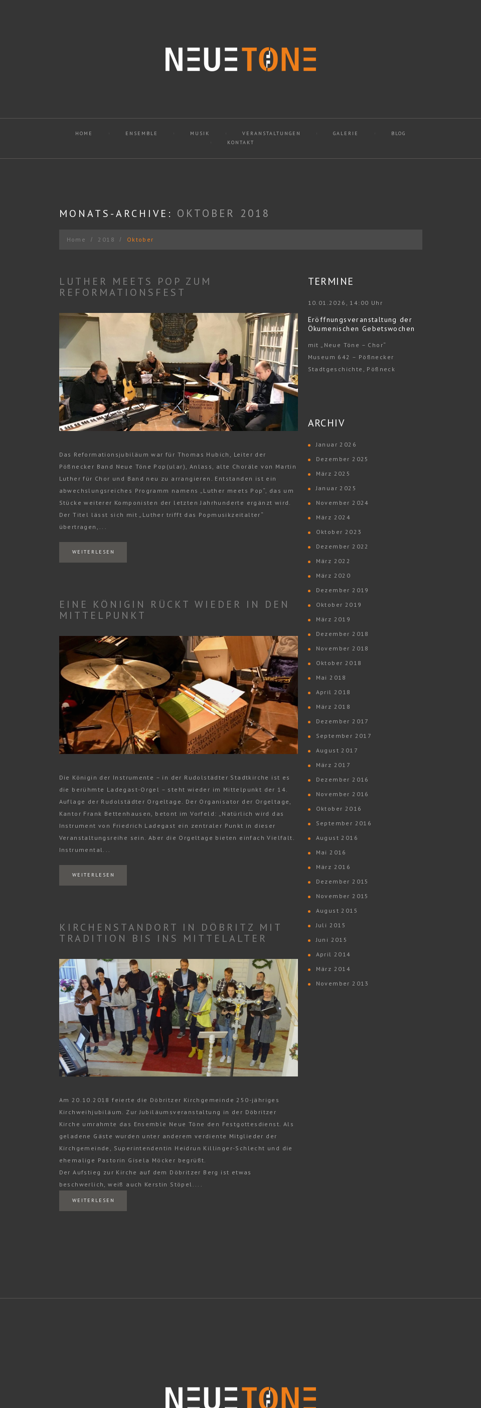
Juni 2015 (332, 939)
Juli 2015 (331, 925)
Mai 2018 (331, 677)
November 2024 (342, 502)
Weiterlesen (93, 552)
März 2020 (333, 575)
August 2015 (337, 910)
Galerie (346, 133)
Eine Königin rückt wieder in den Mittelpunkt (174, 610)
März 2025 (333, 473)
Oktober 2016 (339, 808)
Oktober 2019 (339, 604)
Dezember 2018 (342, 633)
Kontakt (240, 142)
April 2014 (333, 954)
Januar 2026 (336, 444)
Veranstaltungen (271, 133)
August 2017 (337, 750)
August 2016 (337, 837)
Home (84, 133)
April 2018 (333, 692)
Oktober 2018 (339, 663)
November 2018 (342, 648)
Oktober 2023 (339, 531)
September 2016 (344, 823)
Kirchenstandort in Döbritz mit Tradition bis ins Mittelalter (170, 933)
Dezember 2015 (342, 881)
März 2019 (333, 619)
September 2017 (344, 735)
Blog (398, 133)
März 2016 (333, 867)
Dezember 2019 (342, 590)
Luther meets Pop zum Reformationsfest (135, 287)
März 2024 (333, 517)
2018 (106, 239)
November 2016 (342, 794)
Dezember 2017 (342, 721)
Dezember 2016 (342, 779)
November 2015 (342, 896)
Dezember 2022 (342, 546)
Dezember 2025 (342, 459)
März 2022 (333, 561)
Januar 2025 (336, 488)
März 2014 (333, 968)
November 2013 (342, 983)
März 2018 (333, 706)
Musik (200, 133)
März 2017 (333, 765)
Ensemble (141, 133)
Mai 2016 (331, 852)
